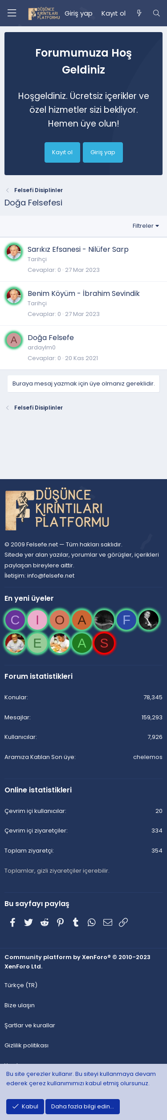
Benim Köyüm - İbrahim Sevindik (84, 293)
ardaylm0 (42, 347)
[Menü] (11, 13)
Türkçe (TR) (20, 985)
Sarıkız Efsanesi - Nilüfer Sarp (78, 249)
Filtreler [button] (143, 226)
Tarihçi (37, 259)
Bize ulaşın (19, 1005)
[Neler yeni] (138, 13)
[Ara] (156, 13)
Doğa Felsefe (51, 337)
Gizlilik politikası (26, 1045)
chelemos (148, 757)
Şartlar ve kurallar (29, 1025)
